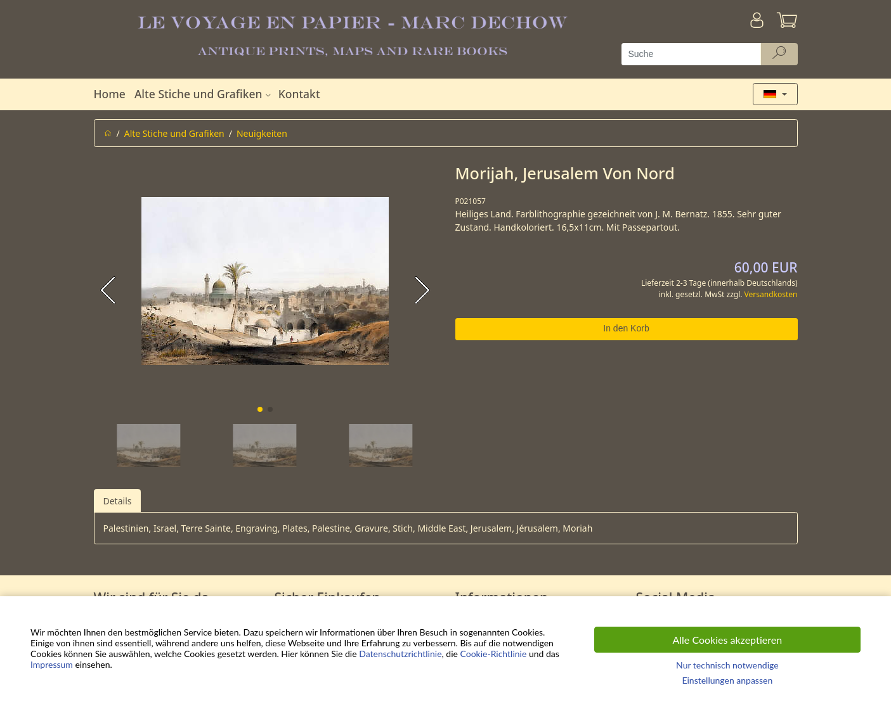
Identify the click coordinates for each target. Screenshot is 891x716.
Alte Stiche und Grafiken (204, 93)
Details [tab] (117, 501)
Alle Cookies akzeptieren (728, 640)
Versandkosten (771, 294)
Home (110, 93)
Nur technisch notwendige (727, 665)
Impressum (51, 664)
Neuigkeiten (262, 133)
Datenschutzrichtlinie (400, 653)
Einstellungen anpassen (727, 680)
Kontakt (299, 93)
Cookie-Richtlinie (493, 653)
